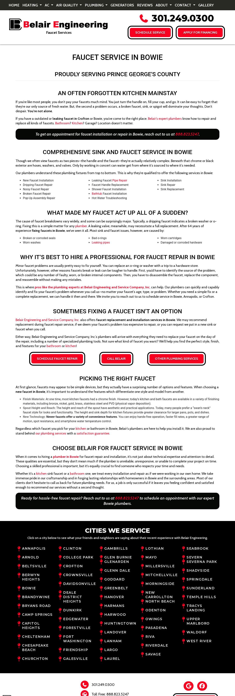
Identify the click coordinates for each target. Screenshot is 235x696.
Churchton (35, 659)
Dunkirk (72, 610)
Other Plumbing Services (176, 359)
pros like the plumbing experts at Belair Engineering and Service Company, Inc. (92, 287)
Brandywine (36, 597)
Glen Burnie (118, 557)
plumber (81, 226)
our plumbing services (50, 433)
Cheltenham (36, 637)
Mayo (151, 557)
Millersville (160, 566)
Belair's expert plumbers (165, 119)
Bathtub (97, 193)
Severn (195, 557)
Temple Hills (201, 597)
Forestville (77, 628)
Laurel (112, 659)
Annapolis (34, 549)
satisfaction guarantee (93, 433)
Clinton (72, 549)
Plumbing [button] (94, 5)
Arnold (30, 557)
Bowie (29, 588)
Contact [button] (183, 5)
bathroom (54, 346)
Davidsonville (79, 584)
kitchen (71, 346)
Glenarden (116, 562)
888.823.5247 (187, 134)
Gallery (206, 5)
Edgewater (75, 619)
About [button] (162, 5)
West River (199, 641)
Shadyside (198, 571)
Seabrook (198, 549)
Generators (122, 5)
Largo (111, 650)
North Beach (160, 601)
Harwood (115, 615)
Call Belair (116, 359)
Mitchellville (161, 575)
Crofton (73, 566)
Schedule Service (150, 32)
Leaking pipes (101, 242)
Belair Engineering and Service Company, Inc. (47, 320)
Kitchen (77, 123)
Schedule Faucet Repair (57, 359)
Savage (153, 654)
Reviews (145, 5)
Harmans (114, 606)
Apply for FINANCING (200, 32)
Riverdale (156, 645)
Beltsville (34, 566)
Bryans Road (36, 606)
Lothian (154, 549)
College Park (78, 557)
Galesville (75, 659)
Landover (115, 632)
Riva (150, 637)
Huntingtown (120, 623)
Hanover (114, 597)
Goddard (114, 579)
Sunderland (201, 588)
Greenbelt (116, 588)
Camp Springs (37, 615)
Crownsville (78, 575)
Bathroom (62, 123)
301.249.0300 (176, 18)
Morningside (160, 584)
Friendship (75, 650)
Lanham (113, 641)
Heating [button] (30, 5)
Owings (153, 619)
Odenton (155, 610)
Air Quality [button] (67, 5)
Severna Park (202, 562)
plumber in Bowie (66, 457)
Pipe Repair (119, 180)
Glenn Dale (117, 571)
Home (14, 5)
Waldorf (197, 632)
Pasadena (156, 628)
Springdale (199, 579)
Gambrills (116, 549)
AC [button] (47, 5)
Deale (69, 593)
